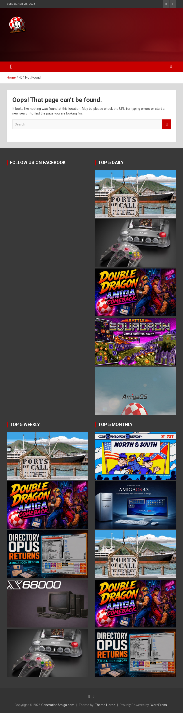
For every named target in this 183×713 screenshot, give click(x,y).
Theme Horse (105, 705)
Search (166, 124)
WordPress (158, 705)
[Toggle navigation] (11, 67)
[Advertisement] (85, 46)
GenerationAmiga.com (57, 705)
